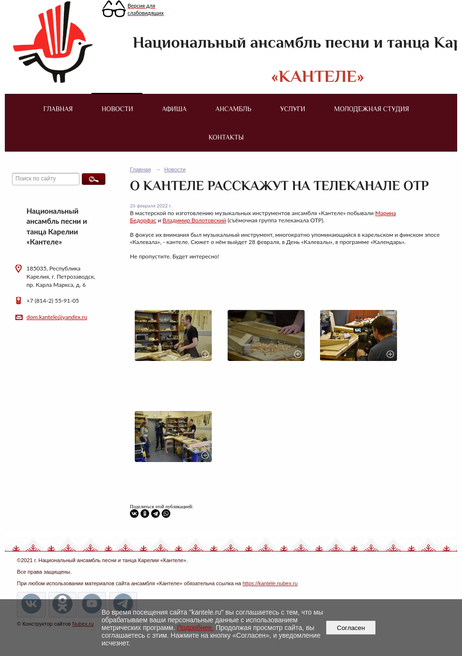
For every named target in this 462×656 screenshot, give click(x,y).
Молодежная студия (371, 109)
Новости (117, 109)
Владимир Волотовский (194, 220)
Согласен (351, 627)
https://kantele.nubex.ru (270, 583)
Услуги (292, 109)
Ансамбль (233, 109)
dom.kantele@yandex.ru (56, 317)
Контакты (226, 137)
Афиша (174, 109)
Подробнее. (195, 627)
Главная (58, 109)
